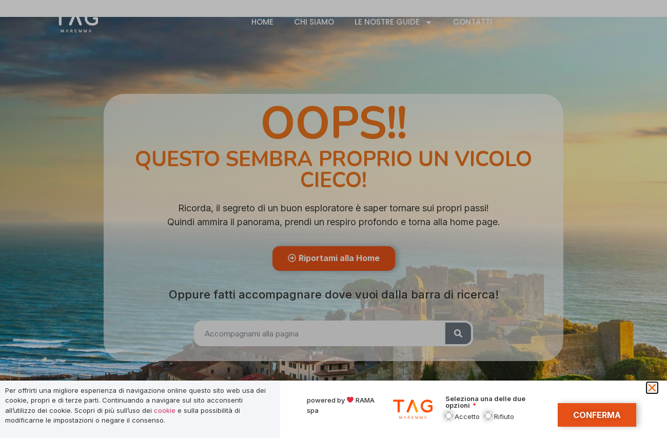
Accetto (467, 416)
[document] (333, 219)
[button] (652, 388)
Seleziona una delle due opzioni (485, 402)
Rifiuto (504, 416)
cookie (164, 410)
